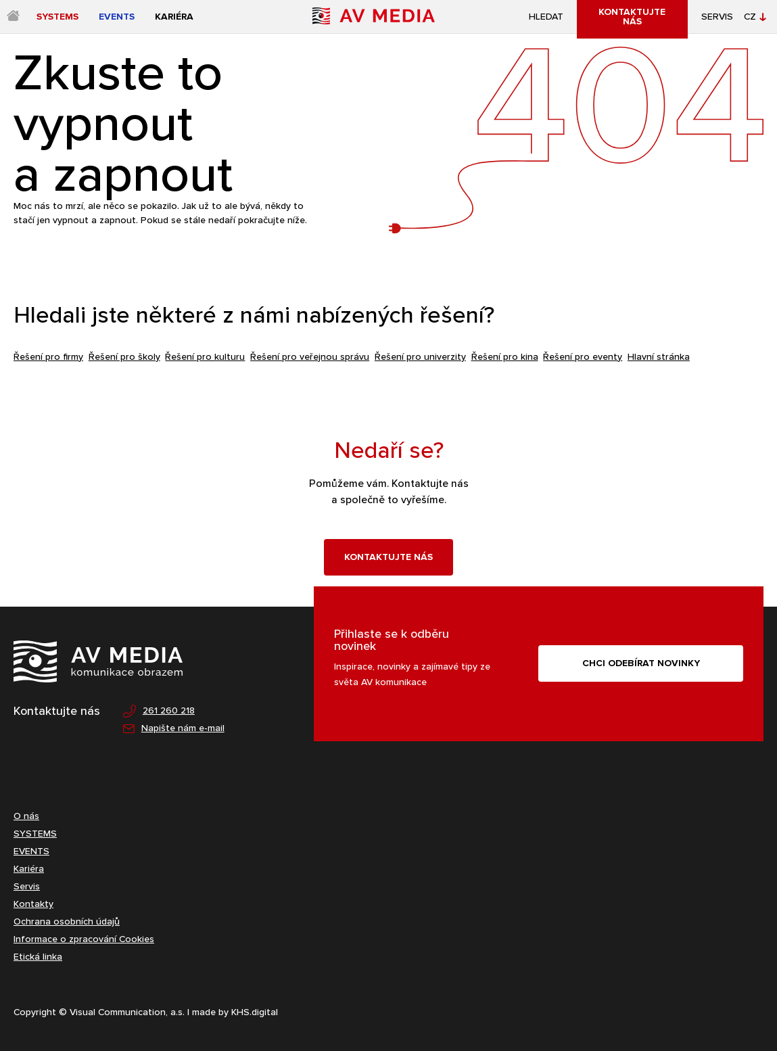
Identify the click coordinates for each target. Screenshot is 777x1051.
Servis (717, 17)
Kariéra (29, 869)
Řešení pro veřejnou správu (309, 357)
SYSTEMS (35, 833)
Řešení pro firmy (48, 357)
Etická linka (38, 957)
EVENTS (31, 851)
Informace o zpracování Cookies (84, 939)
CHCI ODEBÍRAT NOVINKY (641, 663)
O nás (26, 816)
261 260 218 (159, 711)
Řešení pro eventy (582, 357)
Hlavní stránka (659, 357)
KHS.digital (254, 1012)
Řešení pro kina (504, 357)
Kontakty (33, 904)
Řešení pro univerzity (420, 357)
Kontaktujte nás (388, 557)
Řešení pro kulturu (205, 357)
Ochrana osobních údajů (67, 921)
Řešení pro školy (124, 357)
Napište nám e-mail (174, 728)
